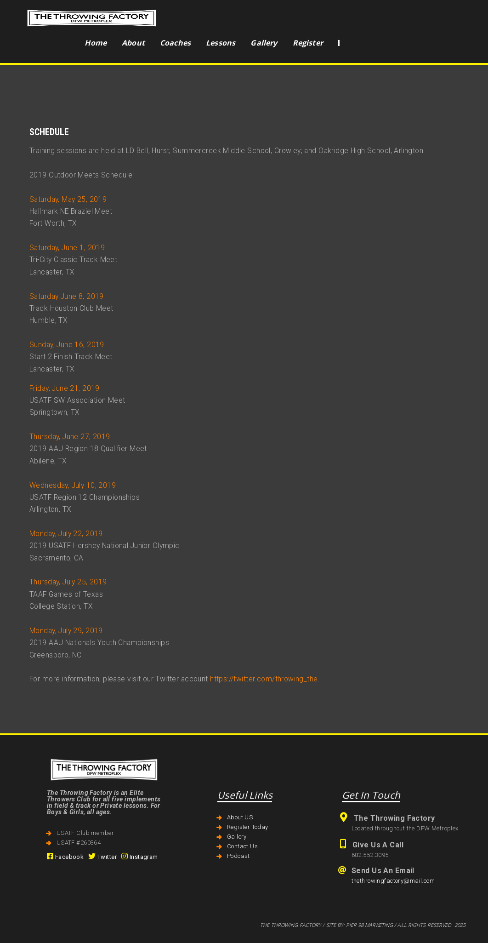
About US (240, 817)
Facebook (65, 856)
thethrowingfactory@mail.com (393, 880)
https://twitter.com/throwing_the (264, 679)
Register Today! (248, 826)
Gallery (237, 836)
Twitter (102, 856)
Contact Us (242, 846)
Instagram (139, 856)
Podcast (238, 855)
